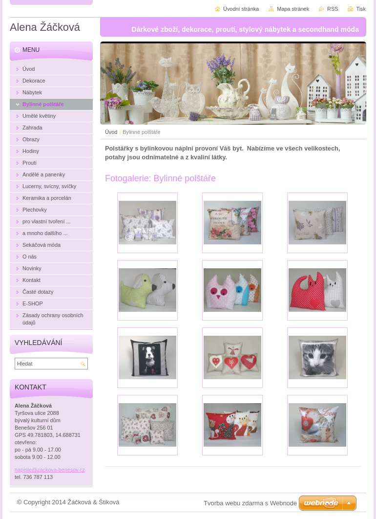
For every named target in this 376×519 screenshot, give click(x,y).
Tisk (361, 9)
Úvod (111, 132)
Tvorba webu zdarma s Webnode (250, 503)
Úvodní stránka (241, 9)
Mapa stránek (293, 9)
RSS (332, 9)
